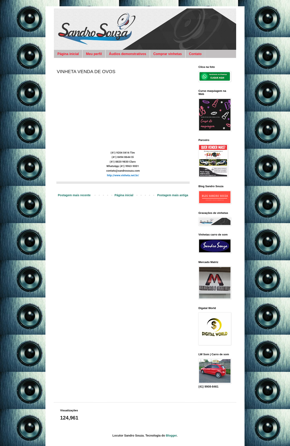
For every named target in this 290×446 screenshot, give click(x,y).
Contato (195, 54)
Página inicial (68, 54)
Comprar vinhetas (167, 54)
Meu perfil (94, 54)
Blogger (171, 435)
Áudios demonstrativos (127, 54)
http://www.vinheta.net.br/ (123, 175)
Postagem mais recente (74, 195)
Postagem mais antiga (172, 195)
